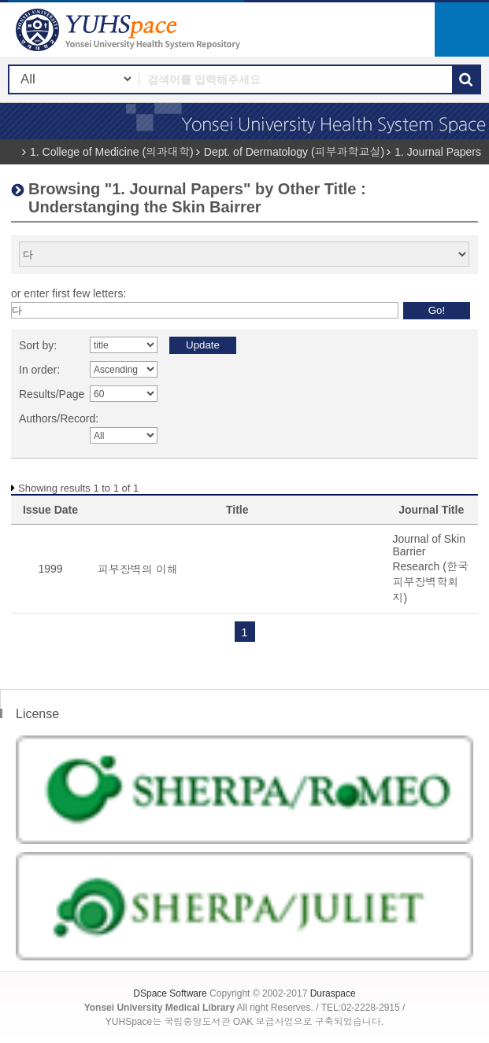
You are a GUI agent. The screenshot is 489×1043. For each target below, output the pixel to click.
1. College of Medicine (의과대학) (112, 152)
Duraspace (333, 993)
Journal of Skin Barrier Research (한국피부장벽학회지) (430, 568)
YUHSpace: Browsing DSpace (130, 29)
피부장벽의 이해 (138, 569)
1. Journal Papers (438, 152)
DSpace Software (169, 993)
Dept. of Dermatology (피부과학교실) (294, 152)
